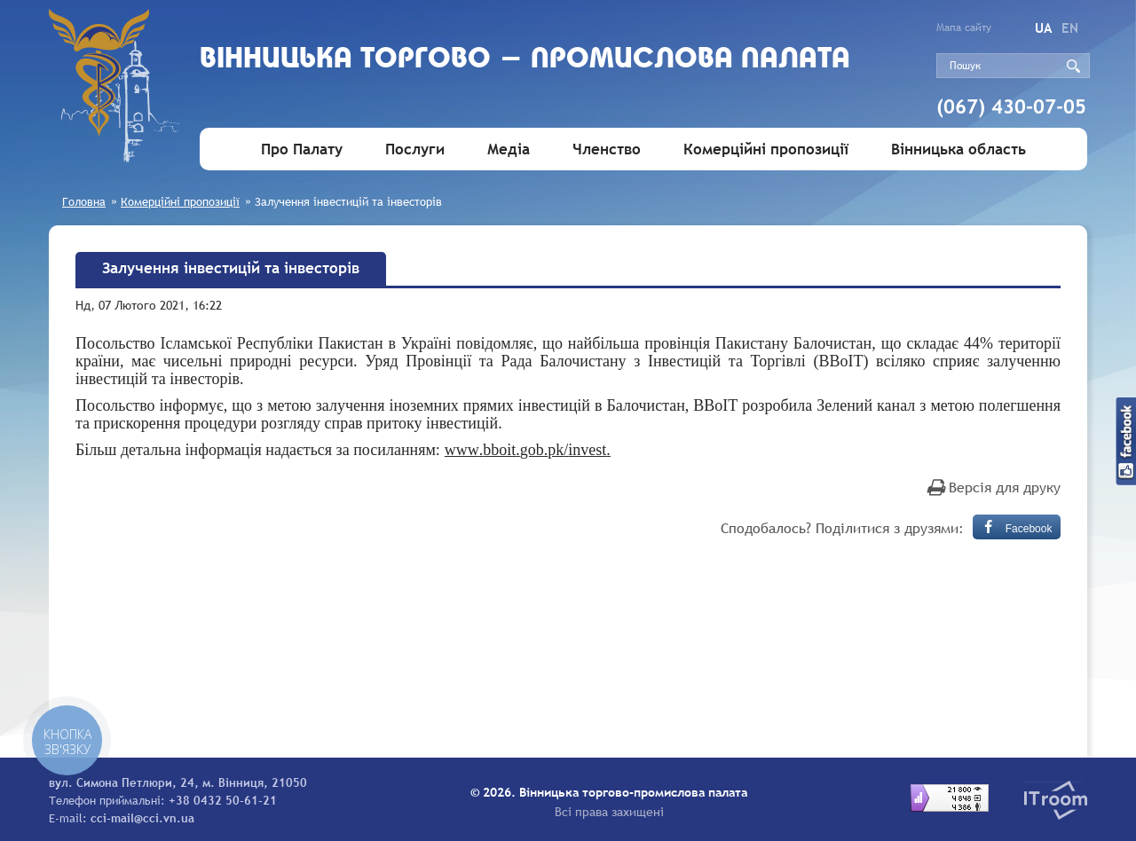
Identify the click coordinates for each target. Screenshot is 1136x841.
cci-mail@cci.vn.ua (142, 818)
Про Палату (302, 149)
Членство (606, 149)
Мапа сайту (963, 27)
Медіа (508, 149)
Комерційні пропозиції (765, 149)
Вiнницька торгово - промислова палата (525, 60)
